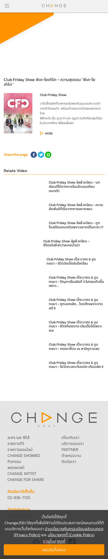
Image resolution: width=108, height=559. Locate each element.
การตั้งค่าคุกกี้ (54, 541)
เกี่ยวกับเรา (70, 437)
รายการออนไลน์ (20, 449)
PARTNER (69, 449)
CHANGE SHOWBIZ (23, 455)
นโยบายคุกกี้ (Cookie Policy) (71, 535)
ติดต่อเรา (68, 461)
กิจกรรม (14, 461)
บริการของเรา (72, 443)
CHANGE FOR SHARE (25, 479)
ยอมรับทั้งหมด (54, 550)
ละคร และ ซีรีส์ (18, 437)
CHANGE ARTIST (21, 473)
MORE (49, 133)
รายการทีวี (15, 443)
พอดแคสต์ (15, 467)
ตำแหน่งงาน (71, 455)
